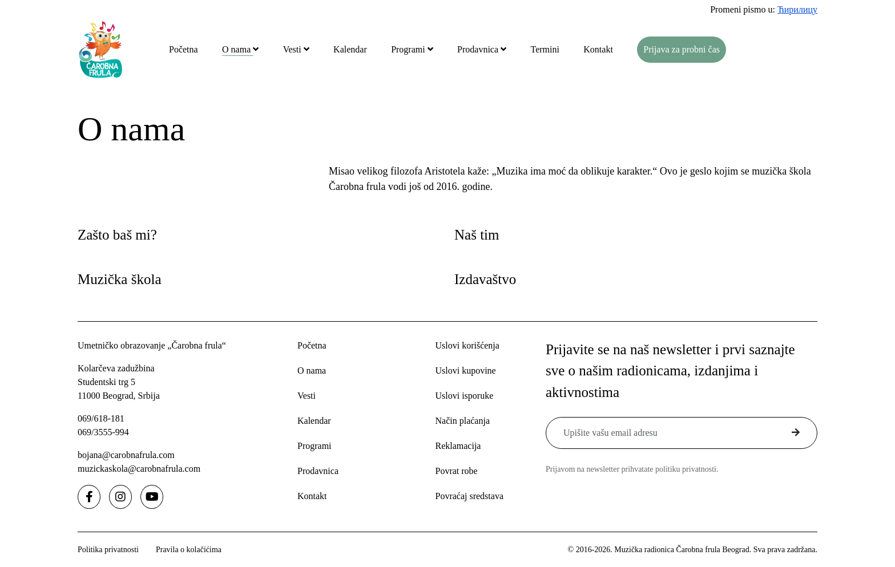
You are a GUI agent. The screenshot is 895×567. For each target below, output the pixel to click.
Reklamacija (458, 446)
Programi (409, 49)
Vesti (293, 49)
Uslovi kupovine (465, 370)
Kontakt (598, 49)
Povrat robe (456, 471)
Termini (544, 49)
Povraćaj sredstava (469, 496)
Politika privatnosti (108, 549)
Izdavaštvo (485, 279)
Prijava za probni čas (681, 49)
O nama (237, 49)
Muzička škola (119, 279)
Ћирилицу (797, 9)
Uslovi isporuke (464, 395)
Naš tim (476, 234)
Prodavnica (479, 49)
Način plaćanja (462, 421)
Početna (183, 49)
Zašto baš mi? (117, 234)
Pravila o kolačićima (188, 549)
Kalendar (350, 49)
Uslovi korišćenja (467, 345)
